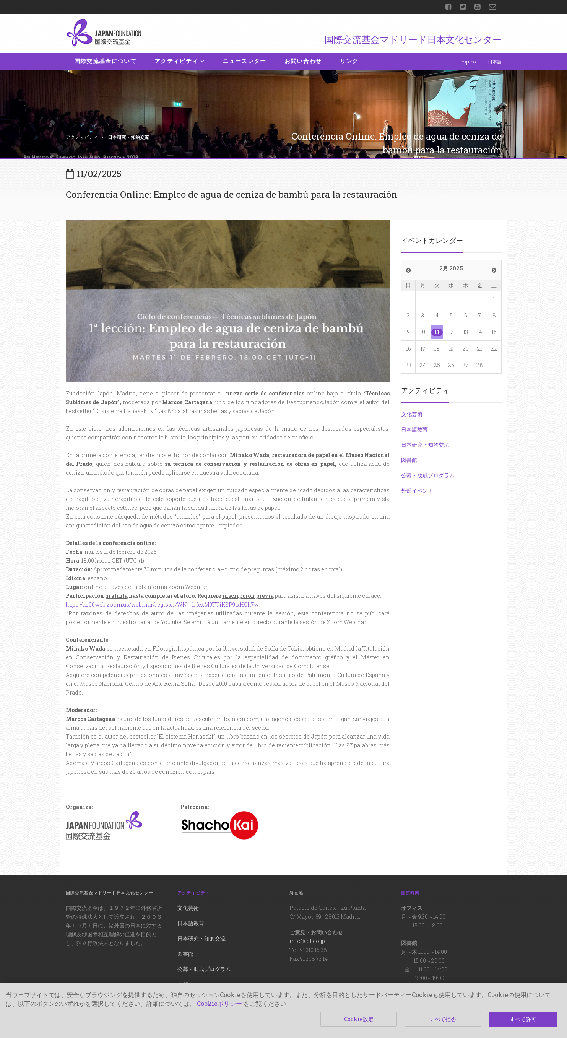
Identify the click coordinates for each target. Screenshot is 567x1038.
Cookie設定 (359, 1019)
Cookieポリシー (219, 1003)
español (469, 62)
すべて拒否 (442, 1019)
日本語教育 (414, 429)
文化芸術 (411, 414)
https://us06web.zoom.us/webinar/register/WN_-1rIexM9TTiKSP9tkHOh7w (162, 604)
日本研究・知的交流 (425, 444)
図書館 (409, 460)
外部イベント (417, 490)
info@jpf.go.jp (307, 941)
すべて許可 (523, 1019)
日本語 (495, 62)
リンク (349, 61)
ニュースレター (244, 61)
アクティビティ (179, 61)
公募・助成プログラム (428, 475)
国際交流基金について (105, 61)
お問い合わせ (303, 61)
